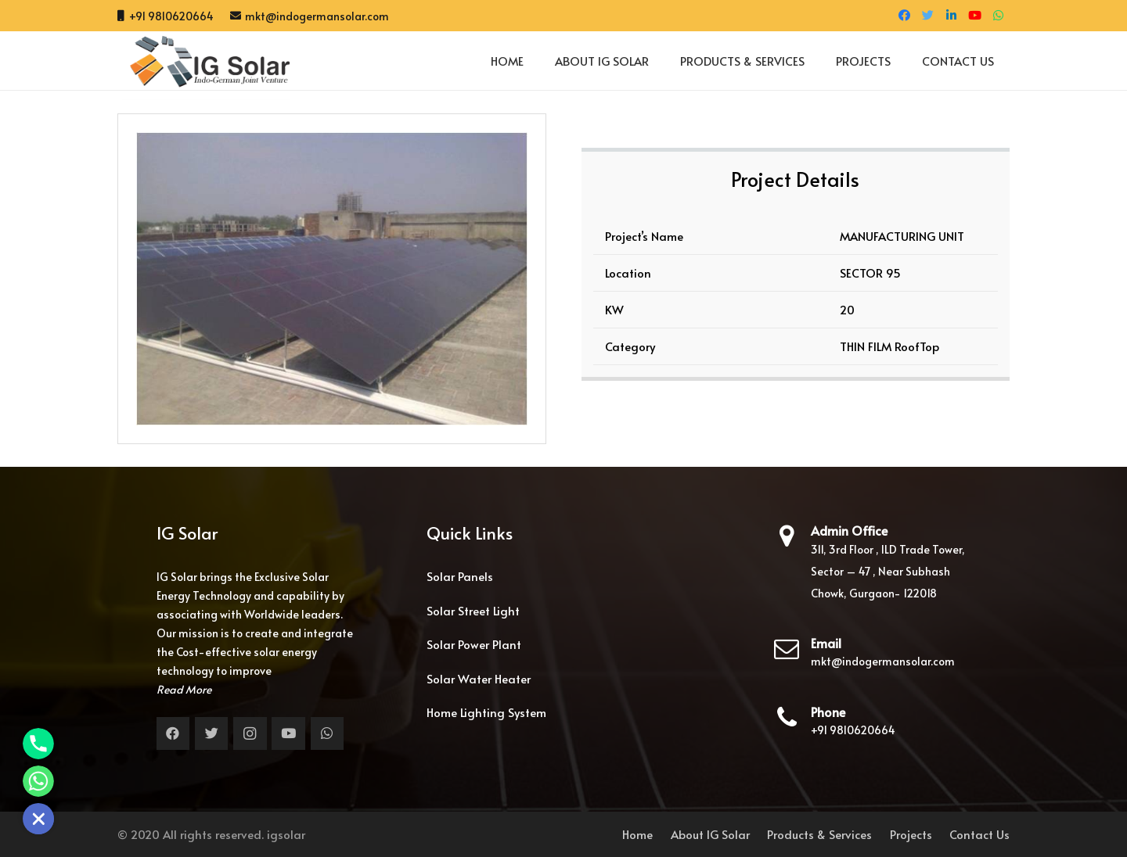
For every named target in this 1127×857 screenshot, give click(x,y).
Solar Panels (460, 576)
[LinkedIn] (951, 15)
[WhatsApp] (998, 15)
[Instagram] (250, 734)
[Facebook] (904, 15)
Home (637, 834)
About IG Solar (710, 834)
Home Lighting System (486, 712)
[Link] (203, 61)
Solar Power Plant (474, 644)
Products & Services (819, 834)
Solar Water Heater (479, 678)
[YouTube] (974, 15)
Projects (911, 834)
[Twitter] (927, 15)
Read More (184, 689)
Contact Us (979, 834)
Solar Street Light (473, 610)
